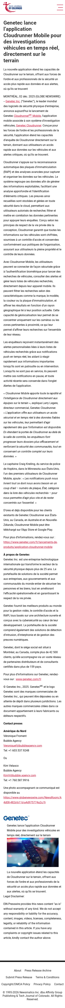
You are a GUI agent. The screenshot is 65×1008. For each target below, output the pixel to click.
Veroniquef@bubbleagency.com (22, 745)
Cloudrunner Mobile (27, 115)
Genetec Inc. (13, 101)
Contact (59, 984)
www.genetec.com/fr (28, 679)
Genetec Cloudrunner (28, 125)
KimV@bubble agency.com (19, 775)
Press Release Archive (38, 970)
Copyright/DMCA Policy (15, 984)
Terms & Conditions (47, 977)
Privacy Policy (42, 984)
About (17, 970)
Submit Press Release (19, 977)
